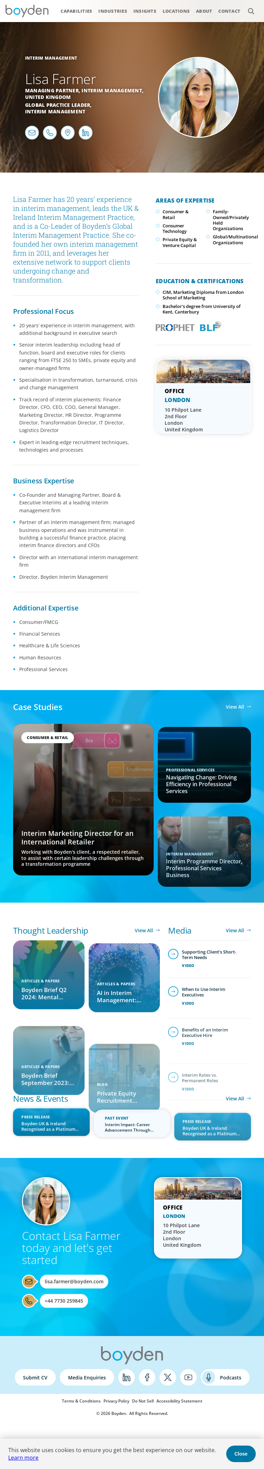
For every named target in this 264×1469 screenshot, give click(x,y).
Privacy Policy (116, 1401)
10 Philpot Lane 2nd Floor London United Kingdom (184, 420)
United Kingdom (48, 97)
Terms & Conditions (81, 1401)
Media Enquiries (87, 1377)
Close (241, 1454)
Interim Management (51, 58)
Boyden (27, 11)
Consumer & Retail (176, 214)
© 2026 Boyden (111, 1413)
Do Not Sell (143, 1401)
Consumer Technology (175, 228)
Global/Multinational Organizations (235, 239)
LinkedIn (126, 1377)
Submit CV (35, 1377)
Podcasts (230, 1377)
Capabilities (76, 11)
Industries (112, 11)
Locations (176, 11)
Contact (229, 11)
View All (235, 706)
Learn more (23, 1457)
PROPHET (173, 325)
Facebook (147, 1377)
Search (247, 7)
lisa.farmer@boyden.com (74, 1281)
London (177, 400)
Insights (144, 11)
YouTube (188, 1377)
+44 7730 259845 (64, 1300)
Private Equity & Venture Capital (180, 242)
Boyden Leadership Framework (209, 325)
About (204, 11)
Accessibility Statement (179, 1401)
